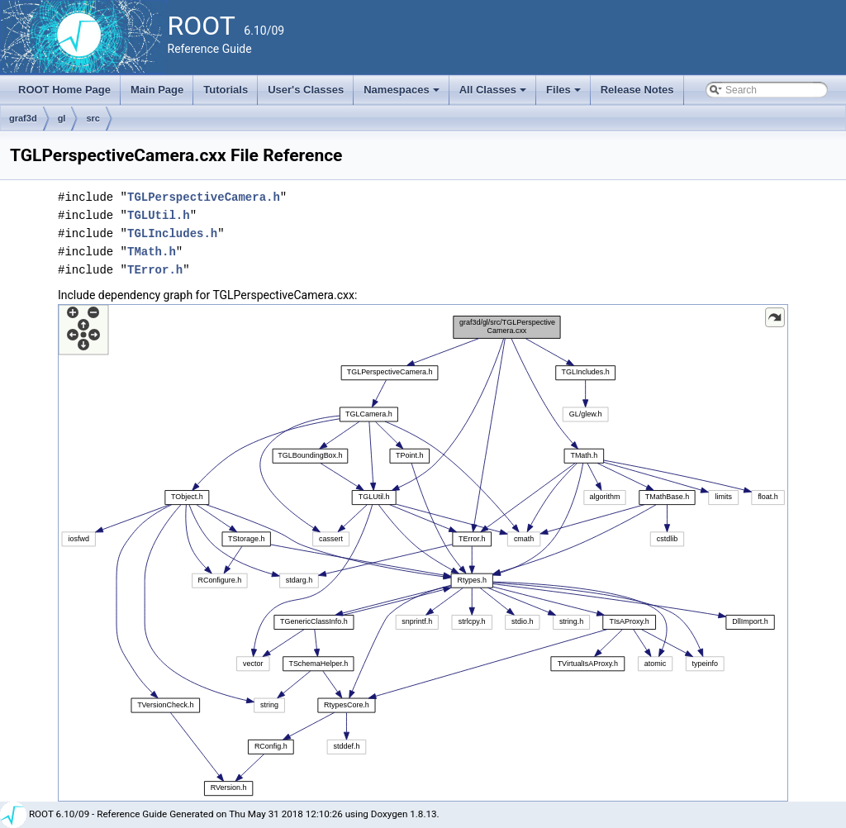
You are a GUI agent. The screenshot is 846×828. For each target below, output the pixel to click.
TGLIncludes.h (172, 233)
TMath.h (151, 251)
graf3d (23, 118)
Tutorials (225, 89)
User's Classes (306, 89)
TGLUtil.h (158, 215)
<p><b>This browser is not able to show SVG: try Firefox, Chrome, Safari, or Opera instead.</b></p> (423, 553)
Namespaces (403, 94)
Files (564, 94)
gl (62, 118)
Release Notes (637, 89)
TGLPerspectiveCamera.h (203, 197)
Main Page (157, 89)
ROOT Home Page (64, 89)
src (93, 118)
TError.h (155, 270)
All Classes (494, 94)
